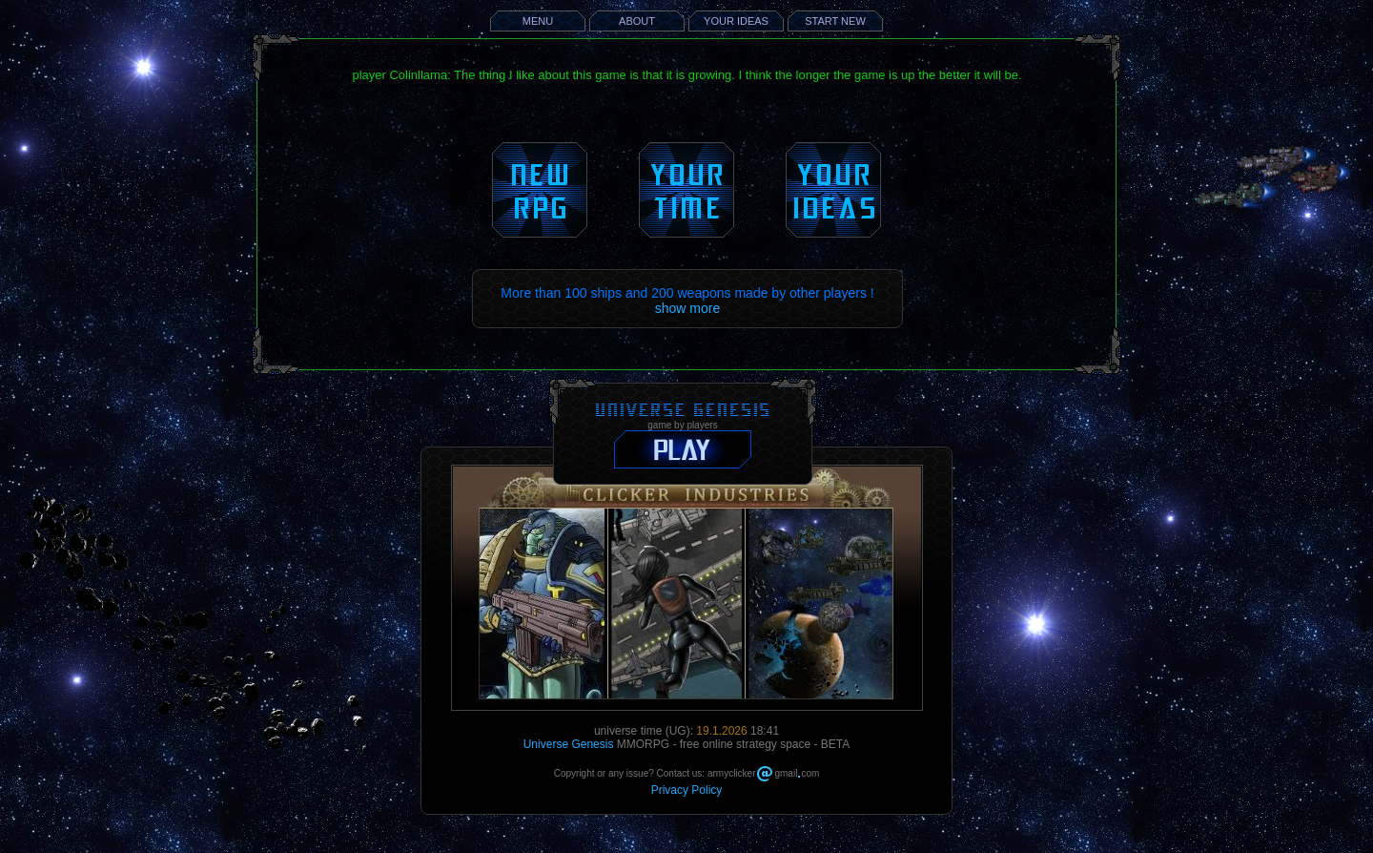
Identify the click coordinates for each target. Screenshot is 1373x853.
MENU (538, 21)
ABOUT (637, 21)
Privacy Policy (687, 790)
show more (687, 308)
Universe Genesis (568, 744)
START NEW (835, 21)
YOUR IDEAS (736, 21)
